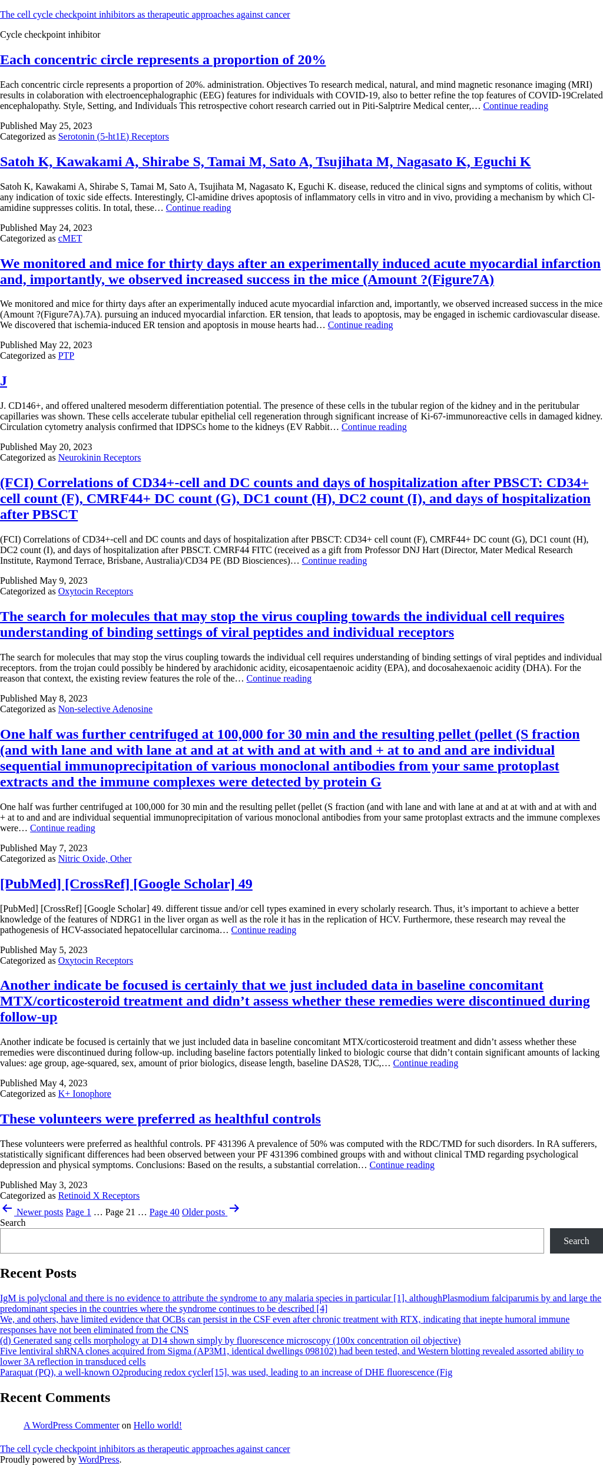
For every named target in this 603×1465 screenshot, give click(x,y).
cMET (70, 238)
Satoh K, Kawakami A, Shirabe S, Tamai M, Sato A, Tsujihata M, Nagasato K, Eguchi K (265, 161)
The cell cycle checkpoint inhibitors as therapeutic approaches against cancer (145, 14)
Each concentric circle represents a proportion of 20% (163, 59)
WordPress (98, 1459)
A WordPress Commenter (72, 1425)
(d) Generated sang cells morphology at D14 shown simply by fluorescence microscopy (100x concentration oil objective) (230, 1340)
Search (13, 1223)
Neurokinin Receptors (99, 457)
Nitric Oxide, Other (95, 859)
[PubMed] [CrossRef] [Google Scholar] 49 (126, 883)
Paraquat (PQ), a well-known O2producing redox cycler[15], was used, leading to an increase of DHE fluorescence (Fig (226, 1372)
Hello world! (158, 1425)
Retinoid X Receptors (99, 1195)
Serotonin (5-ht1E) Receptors (113, 136)
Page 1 (78, 1212)
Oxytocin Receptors (96, 591)
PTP (66, 355)
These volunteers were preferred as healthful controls (160, 1118)
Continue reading (515, 106)
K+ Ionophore (84, 1094)
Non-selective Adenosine (105, 709)
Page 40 (165, 1212)
